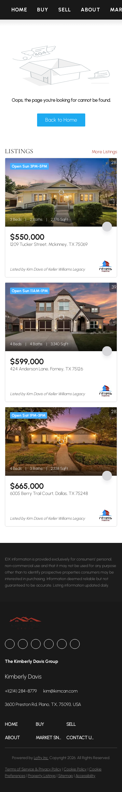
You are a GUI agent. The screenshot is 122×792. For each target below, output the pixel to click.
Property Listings (42, 775)
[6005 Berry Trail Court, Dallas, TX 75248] (61, 441)
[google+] (75, 644)
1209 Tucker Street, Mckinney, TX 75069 (49, 244)
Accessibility (85, 775)
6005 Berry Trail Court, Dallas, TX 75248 (49, 493)
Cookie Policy (75, 769)
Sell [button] (64, 10)
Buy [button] (42, 10)
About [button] (90, 10)
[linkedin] (23, 644)
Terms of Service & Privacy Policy (33, 769)
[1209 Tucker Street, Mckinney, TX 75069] (61, 192)
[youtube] (62, 644)
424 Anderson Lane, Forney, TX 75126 (46, 369)
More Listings (104, 152)
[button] (20, 724)
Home (19, 10)
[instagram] (49, 644)
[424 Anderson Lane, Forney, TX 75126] (61, 317)
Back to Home (61, 120)
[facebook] (10, 644)
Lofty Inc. (41, 757)
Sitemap (65, 775)
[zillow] (36, 644)
